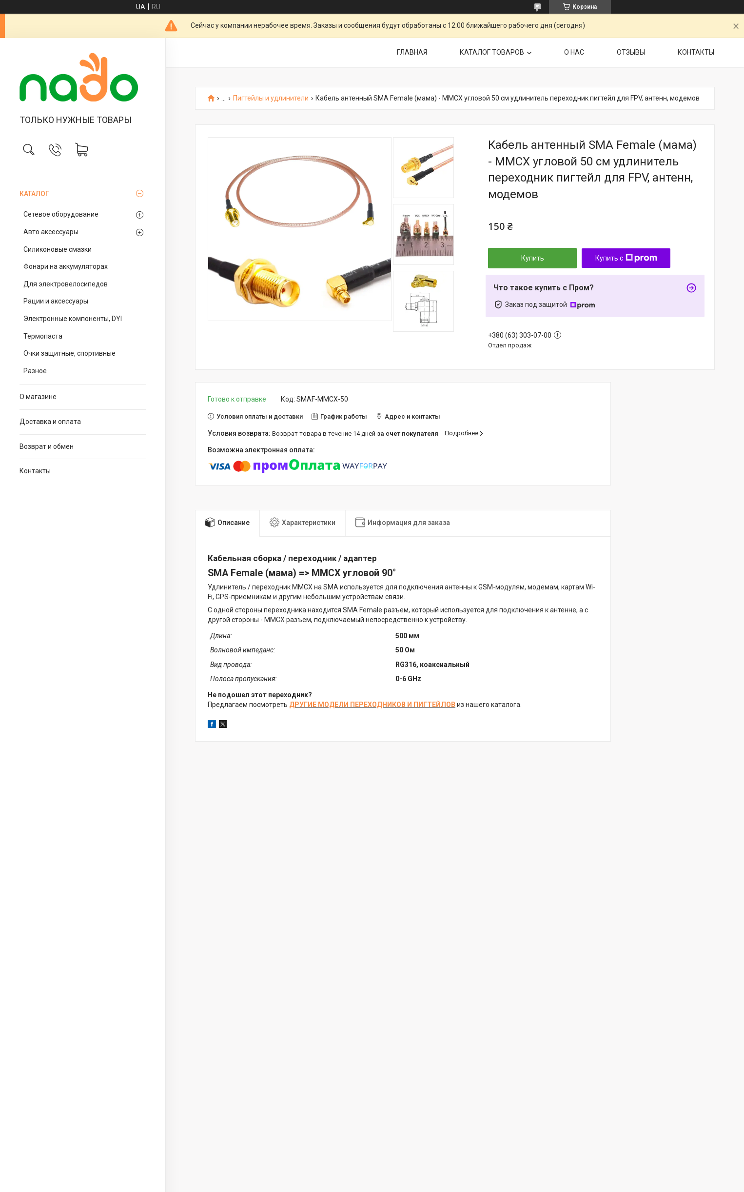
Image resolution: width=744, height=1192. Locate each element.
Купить (532, 258)
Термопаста (42, 336)
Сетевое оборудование (60, 214)
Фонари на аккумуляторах (65, 266)
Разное (35, 371)
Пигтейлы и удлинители (271, 98)
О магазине (38, 397)
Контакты (35, 471)
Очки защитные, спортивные (69, 353)
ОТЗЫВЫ (631, 52)
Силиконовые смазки (57, 249)
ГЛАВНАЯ (412, 52)
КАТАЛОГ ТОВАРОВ (492, 52)
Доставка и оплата (50, 421)
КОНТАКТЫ (696, 52)
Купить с (626, 258)
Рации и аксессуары (55, 301)
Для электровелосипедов (65, 284)
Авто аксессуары (50, 232)
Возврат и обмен (47, 446)
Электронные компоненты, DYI (72, 319)
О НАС (574, 52)
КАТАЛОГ (34, 194)
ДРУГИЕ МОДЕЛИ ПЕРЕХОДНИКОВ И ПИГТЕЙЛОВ (372, 704)
